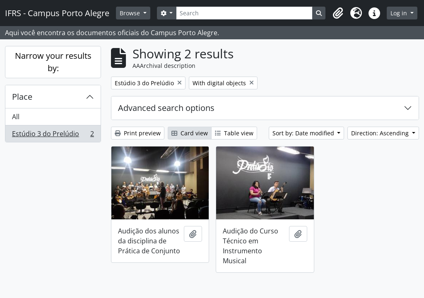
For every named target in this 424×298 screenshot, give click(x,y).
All (15, 116)
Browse (131, 13)
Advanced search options (166, 107)
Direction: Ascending (380, 133)
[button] (338, 13)
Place (22, 96)
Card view (189, 133)
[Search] (244, 13)
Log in (399, 13)
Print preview (138, 133)
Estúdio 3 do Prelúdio (53, 135)
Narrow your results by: (53, 62)
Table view (234, 133)
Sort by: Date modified (304, 133)
